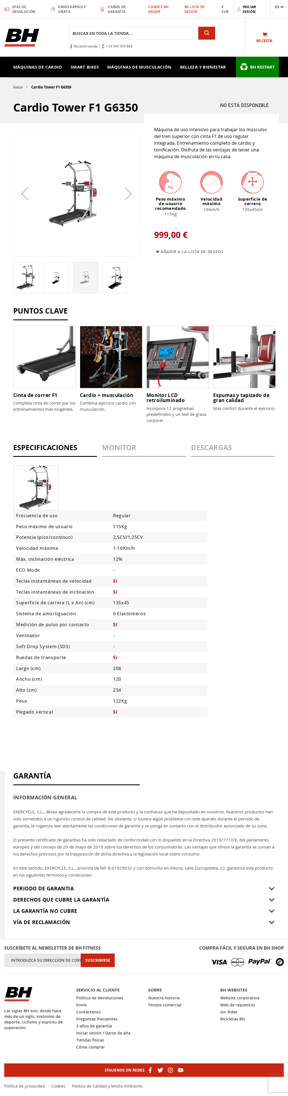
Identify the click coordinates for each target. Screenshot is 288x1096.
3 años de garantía (94, 1026)
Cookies (58, 1086)
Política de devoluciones (99, 997)
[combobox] (133, 33)
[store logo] (21, 37)
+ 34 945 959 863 (118, 46)
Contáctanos (88, 1012)
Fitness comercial (164, 1004)
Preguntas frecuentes (97, 1019)
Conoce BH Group (158, 9)
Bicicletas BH (232, 1019)
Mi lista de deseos (194, 9)
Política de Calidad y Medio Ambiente (107, 1086)
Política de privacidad (24, 1086)
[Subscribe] (98, 960)
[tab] (55, 450)
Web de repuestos (237, 1004)
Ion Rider (229, 1012)
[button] (279, 6)
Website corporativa (239, 997)
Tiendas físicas (90, 1040)
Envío (81, 1004)
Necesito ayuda (85, 46)
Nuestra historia (164, 997)
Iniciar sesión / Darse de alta (103, 1033)
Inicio (18, 87)
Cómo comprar (90, 1047)
